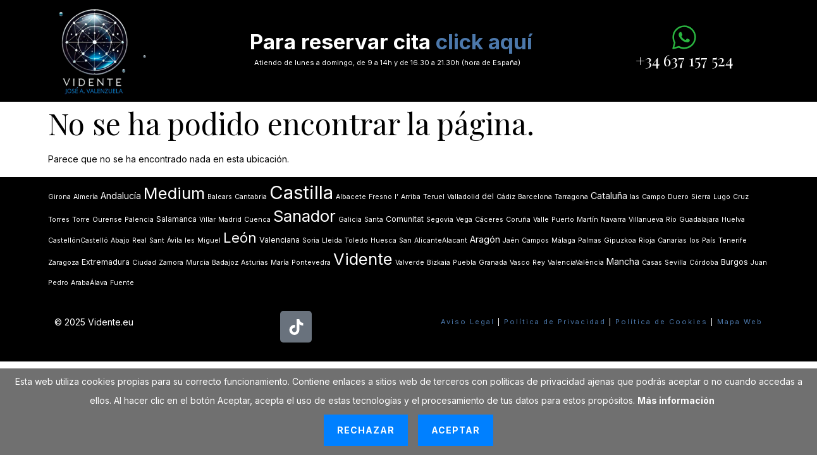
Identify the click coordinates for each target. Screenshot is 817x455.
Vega (464, 219)
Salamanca (176, 219)
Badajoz (225, 262)
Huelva (733, 219)
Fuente (122, 283)
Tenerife (732, 240)
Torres (59, 219)
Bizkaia (438, 262)
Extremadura (106, 262)
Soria (310, 240)
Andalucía (121, 195)
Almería (85, 197)
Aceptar (455, 430)
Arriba (411, 197)
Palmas (589, 240)
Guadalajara (699, 219)
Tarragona (571, 197)
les (190, 240)
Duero (678, 197)
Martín (587, 219)
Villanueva (646, 219)
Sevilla (676, 262)
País (709, 240)
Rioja (647, 240)
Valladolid (463, 197)
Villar (207, 219)
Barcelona (535, 197)
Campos (535, 240)
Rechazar (366, 430)
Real (139, 240)
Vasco (520, 262)
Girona (59, 197)
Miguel (209, 240)
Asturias (254, 262)
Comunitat (405, 219)
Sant (156, 240)
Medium (174, 193)
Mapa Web (740, 321)
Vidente (363, 259)
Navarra (613, 219)
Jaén (511, 240)
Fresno (380, 197)
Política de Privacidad (555, 321)
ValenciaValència (576, 262)
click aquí (484, 41)
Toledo (356, 240)
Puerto (562, 219)
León (240, 237)
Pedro (58, 283)
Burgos (734, 262)
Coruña (518, 219)
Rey (538, 262)
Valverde (409, 262)
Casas (652, 262)
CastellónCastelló (78, 240)
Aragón (485, 239)
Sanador (304, 216)
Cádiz (505, 197)
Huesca (383, 240)
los (694, 240)
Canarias (672, 240)
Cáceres (489, 219)
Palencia (139, 219)
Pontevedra (311, 262)
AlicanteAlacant (440, 240)
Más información (676, 400)
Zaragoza (63, 262)
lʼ (396, 197)
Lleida (332, 240)
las (634, 197)
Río (671, 219)
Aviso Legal (467, 321)
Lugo (721, 197)
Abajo (120, 240)
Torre (81, 219)
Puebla (464, 262)
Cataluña (609, 195)
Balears (219, 197)
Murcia (197, 262)
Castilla (301, 192)
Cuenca (257, 219)
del (488, 196)
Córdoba (703, 262)
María (280, 262)
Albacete (351, 197)
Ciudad (144, 262)
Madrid (230, 219)
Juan (759, 262)
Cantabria (251, 197)
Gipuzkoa (620, 240)
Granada (493, 262)
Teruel (434, 197)
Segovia (439, 219)
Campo (653, 197)
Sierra (701, 197)
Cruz (741, 197)
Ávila (174, 240)
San (405, 240)
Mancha (622, 261)
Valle (541, 219)
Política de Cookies (661, 321)
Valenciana (279, 240)
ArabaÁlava (89, 283)
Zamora (171, 262)
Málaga (563, 240)
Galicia (350, 219)
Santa (373, 219)
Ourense (107, 219)
